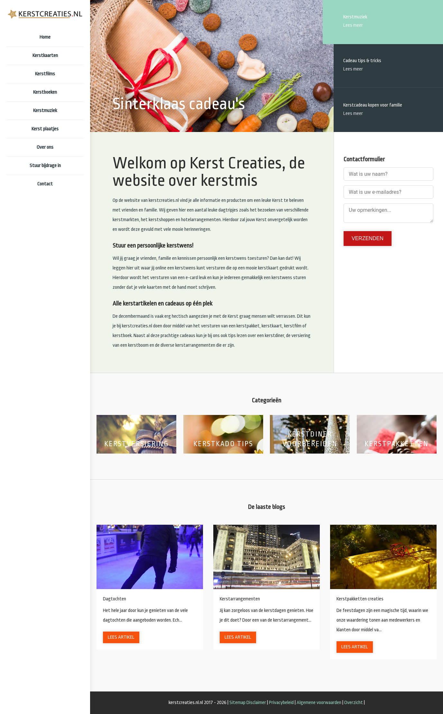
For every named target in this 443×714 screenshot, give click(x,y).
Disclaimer (256, 702)
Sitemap (237, 702)
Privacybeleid (281, 702)
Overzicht (353, 702)
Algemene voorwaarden (319, 702)
